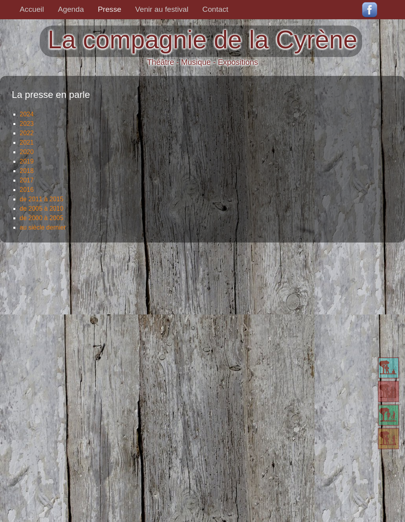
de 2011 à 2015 (41, 199)
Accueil (32, 9)
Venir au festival (161, 9)
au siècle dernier (43, 227)
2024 (27, 114)
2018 (27, 170)
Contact (215, 9)
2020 (27, 152)
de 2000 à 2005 (41, 218)
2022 (27, 133)
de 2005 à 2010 (41, 208)
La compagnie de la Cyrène (202, 40)
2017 (27, 180)
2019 (27, 161)
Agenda (71, 9)
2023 (27, 123)
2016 (27, 189)
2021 (27, 142)
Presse (110, 9)
